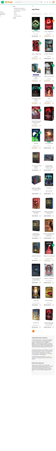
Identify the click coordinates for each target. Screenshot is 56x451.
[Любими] (47, 2)
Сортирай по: (27, 14)
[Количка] (53, 2)
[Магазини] (45, 2)
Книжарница (8, 6)
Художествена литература (17, 6)
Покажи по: (46, 14)
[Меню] (2, 2)
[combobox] (26, 2)
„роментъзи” (48, 356)
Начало (2, 6)
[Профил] (50, 2)
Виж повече (21, 373)
